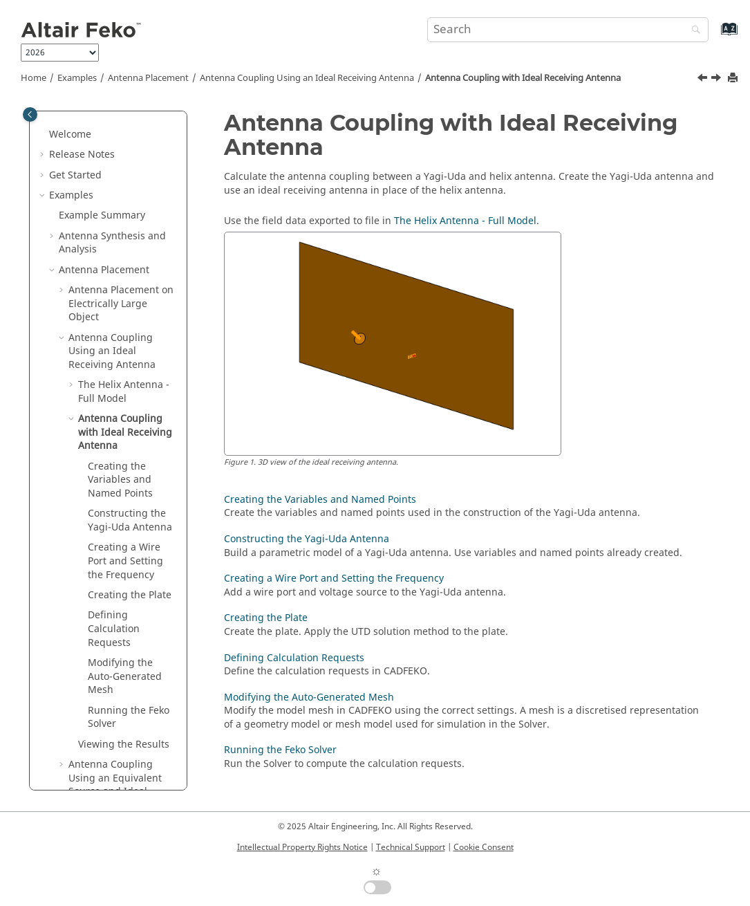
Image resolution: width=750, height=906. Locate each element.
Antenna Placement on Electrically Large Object (121, 187)
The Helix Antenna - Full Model (123, 275)
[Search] (692, 30)
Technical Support (410, 847)
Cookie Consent (483, 847)
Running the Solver (128, 601)
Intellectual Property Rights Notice (302, 847)
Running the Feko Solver (280, 750)
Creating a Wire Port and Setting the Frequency (125, 444)
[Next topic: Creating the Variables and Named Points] (717, 79)
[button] (53, 120)
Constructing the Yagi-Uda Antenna (130, 404)
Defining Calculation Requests (114, 512)
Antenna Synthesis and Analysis (112, 127)
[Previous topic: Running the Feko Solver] (703, 79)
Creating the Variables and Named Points (120, 364)
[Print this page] (734, 78)
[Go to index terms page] (714, 35)
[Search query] (568, 29)
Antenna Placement (148, 78)
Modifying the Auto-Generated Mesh (125, 560)
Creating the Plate (129, 479)
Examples (77, 78)
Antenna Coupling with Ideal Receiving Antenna (523, 78)
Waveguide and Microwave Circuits (103, 784)
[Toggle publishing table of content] (30, 114)
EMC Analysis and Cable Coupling (114, 750)
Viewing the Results (123, 628)
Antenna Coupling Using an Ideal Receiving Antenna (307, 78)
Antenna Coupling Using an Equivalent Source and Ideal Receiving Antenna (115, 668)
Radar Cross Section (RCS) (105, 716)
